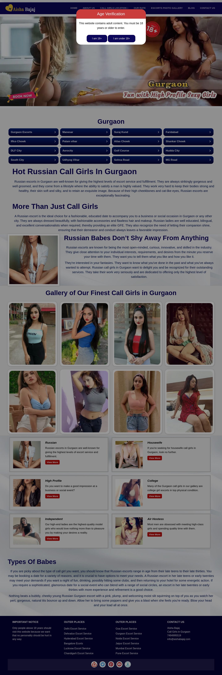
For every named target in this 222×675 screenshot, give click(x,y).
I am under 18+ (121, 38)
